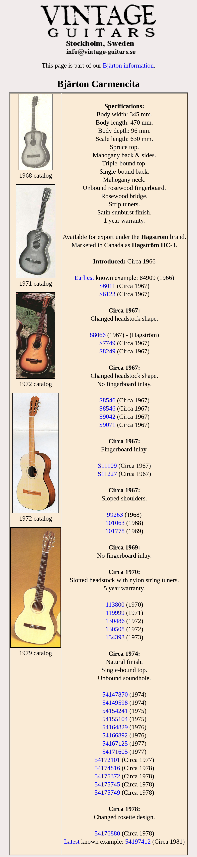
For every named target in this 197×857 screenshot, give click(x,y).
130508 (115, 629)
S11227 (107, 473)
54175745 (107, 784)
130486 (115, 620)
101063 (115, 522)
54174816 (107, 767)
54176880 (107, 833)
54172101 (107, 759)
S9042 (107, 416)
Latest (71, 841)
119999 (115, 612)
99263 (115, 514)
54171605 (115, 751)
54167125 (115, 743)
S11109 (107, 465)
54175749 (107, 792)
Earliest (84, 277)
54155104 (115, 718)
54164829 (115, 727)
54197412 (138, 841)
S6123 (107, 294)
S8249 (107, 351)
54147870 (115, 694)
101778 (115, 531)
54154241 (115, 710)
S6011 (107, 285)
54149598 (115, 702)
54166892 (115, 735)
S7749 (107, 343)
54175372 (107, 776)
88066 (98, 334)
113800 (115, 604)
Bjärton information (128, 65)
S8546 (107, 400)
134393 (115, 637)
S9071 (107, 424)
